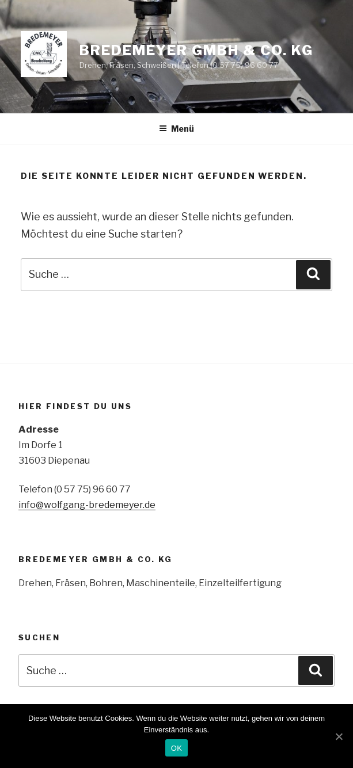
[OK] (338, 736)
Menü (176, 128)
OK (176, 748)
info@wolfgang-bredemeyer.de (86, 504)
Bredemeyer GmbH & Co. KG (196, 50)
